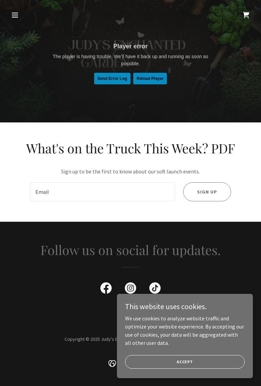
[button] (26, 15)
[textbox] (102, 191)
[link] (246, 15)
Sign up (207, 192)
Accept (185, 361)
